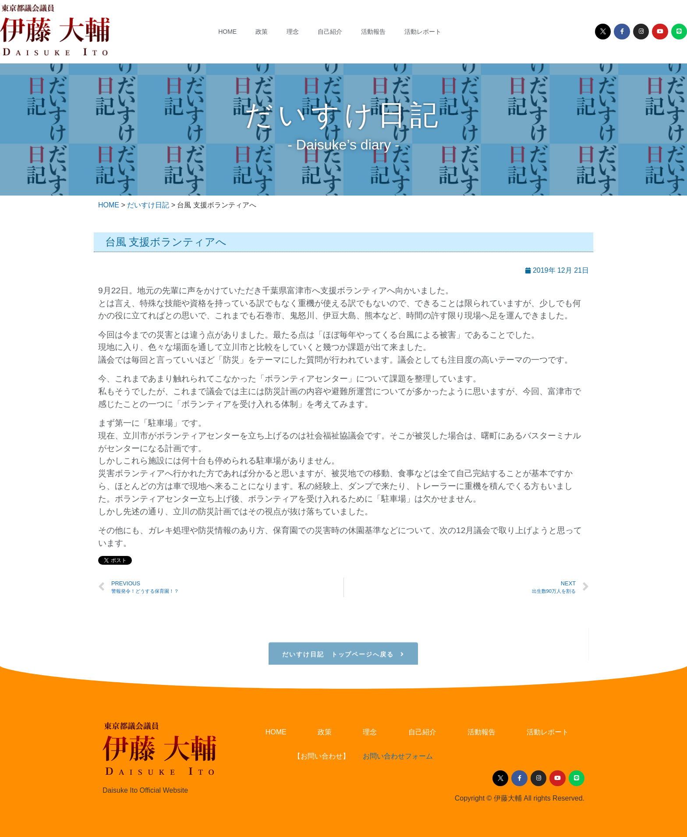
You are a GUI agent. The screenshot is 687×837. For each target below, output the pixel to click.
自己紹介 (330, 31)
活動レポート (422, 31)
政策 (261, 31)
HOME (227, 31)
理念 (293, 31)
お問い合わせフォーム (398, 756)
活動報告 (373, 31)
